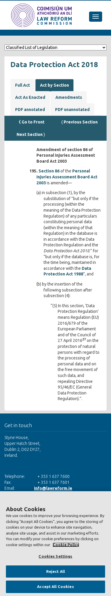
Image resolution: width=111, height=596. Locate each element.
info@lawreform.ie (53, 488)
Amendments (68, 97)
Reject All (55, 571)
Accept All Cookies (55, 586)
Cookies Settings (55, 556)
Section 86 (48, 171)
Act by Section (54, 85)
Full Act (22, 85)
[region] (55, 543)
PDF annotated (30, 109)
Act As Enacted (30, 97)
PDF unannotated (72, 109)
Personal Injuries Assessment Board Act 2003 (66, 177)
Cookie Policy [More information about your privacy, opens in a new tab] (66, 545)
